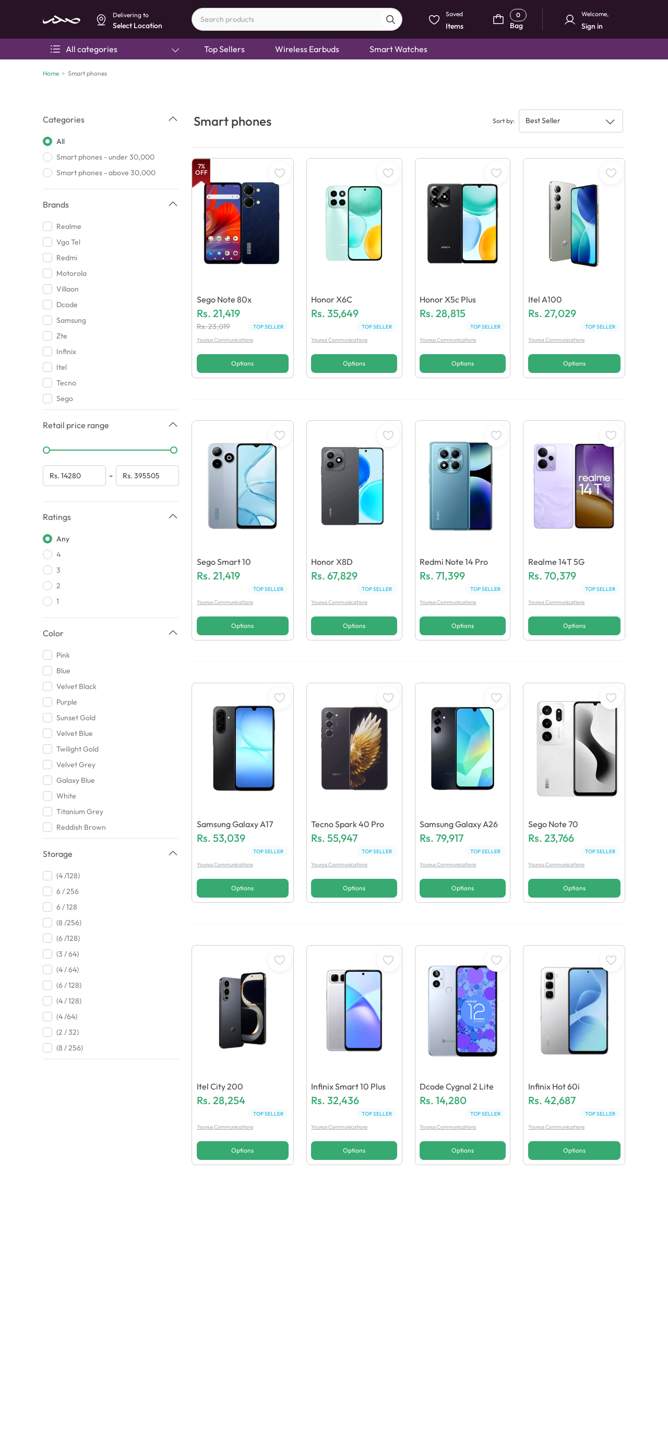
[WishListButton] (279, 173)
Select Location (283, 82)
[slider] (46, 450)
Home (51, 73)
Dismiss (237, 82)
